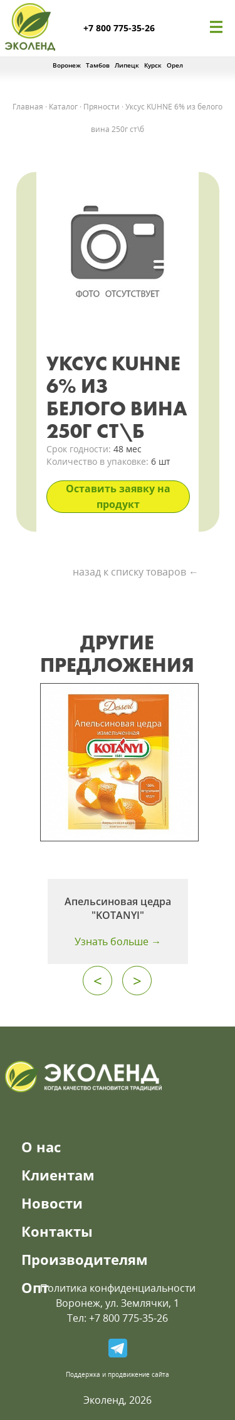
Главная (28, 106)
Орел (175, 65)
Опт (35, 1287)
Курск (153, 65)
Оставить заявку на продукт (118, 496)
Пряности (101, 106)
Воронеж (67, 65)
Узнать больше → (118, 941)
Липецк (127, 65)
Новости (52, 1203)
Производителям (84, 1259)
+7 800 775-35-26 (119, 28)
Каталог (63, 106)
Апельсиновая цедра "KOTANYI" (118, 908)
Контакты (57, 1231)
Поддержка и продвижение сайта (117, 1374)
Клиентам (58, 1174)
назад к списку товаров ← (136, 572)
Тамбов (98, 65)
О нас (41, 1146)
